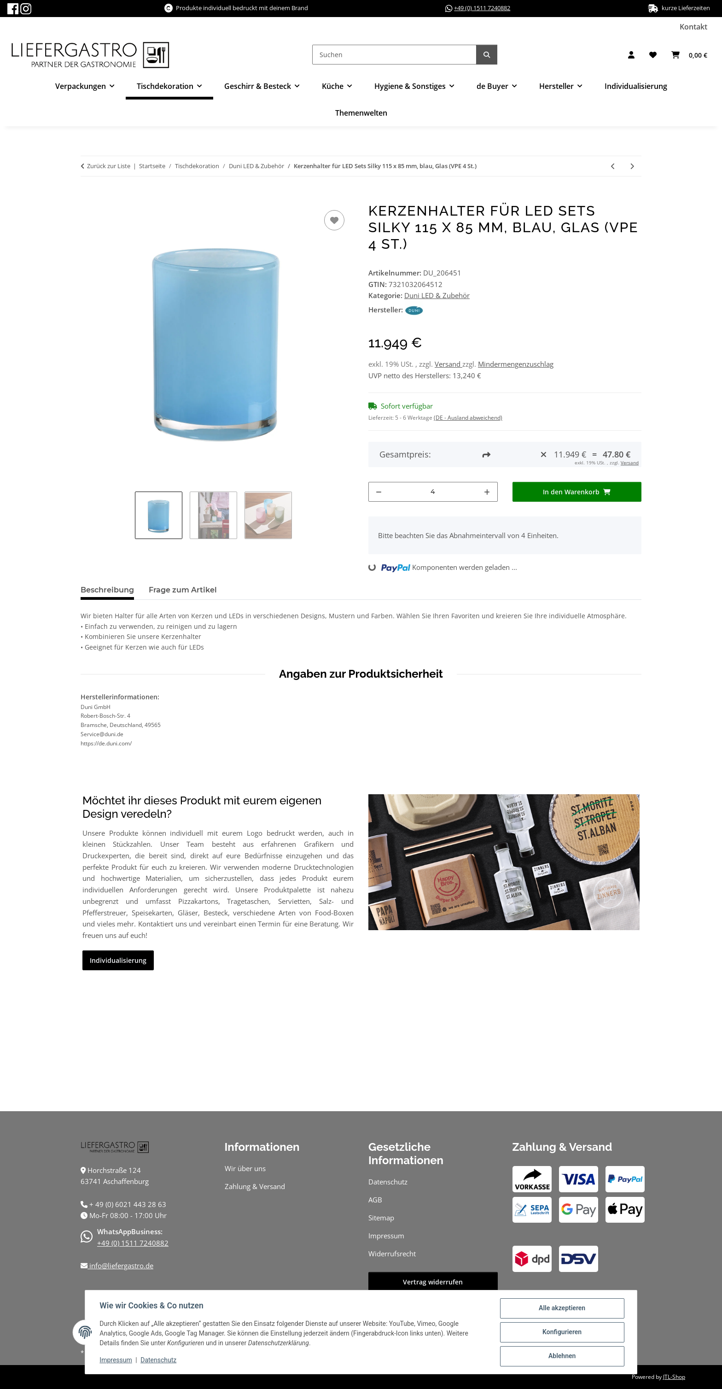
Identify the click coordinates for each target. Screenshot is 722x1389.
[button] (631, 55)
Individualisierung (636, 86)
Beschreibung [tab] (107, 590)
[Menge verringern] (379, 491)
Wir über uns (245, 1168)
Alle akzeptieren (561, 1308)
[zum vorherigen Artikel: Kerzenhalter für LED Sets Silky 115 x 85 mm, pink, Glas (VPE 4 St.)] (613, 166)
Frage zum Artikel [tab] (183, 590)
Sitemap (381, 1217)
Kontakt (693, 27)
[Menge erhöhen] (487, 491)
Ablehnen (561, 1356)
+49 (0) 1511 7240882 (482, 8)
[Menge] (433, 491)
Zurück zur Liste (108, 166)
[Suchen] (394, 54)
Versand (448, 364)
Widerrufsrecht (392, 1253)
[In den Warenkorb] (88, 198)
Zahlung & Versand (255, 1186)
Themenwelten (361, 113)
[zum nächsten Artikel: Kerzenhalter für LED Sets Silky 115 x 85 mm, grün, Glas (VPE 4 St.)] (632, 166)
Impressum (116, 1360)
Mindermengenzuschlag (515, 364)
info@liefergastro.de (120, 1265)
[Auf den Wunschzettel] (334, 220)
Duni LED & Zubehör (437, 295)
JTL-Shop (674, 1377)
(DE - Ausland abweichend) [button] (468, 418)
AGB (375, 1199)
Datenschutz (159, 1360)
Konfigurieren (561, 1332)
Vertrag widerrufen (433, 1282)
